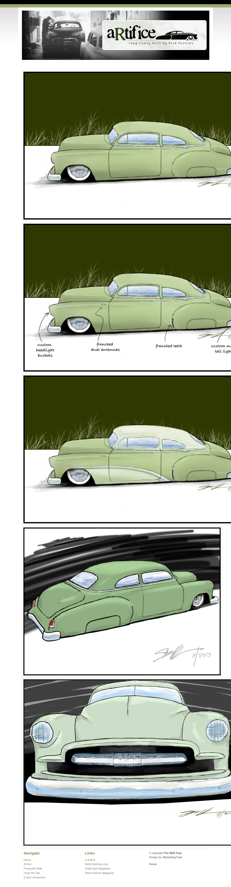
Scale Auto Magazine (97, 868)
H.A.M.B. (90, 859)
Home (27, 859)
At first (27, 864)
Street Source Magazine (99, 872)
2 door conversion (34, 877)
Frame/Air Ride (33, 868)
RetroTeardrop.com (96, 864)
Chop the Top (32, 872)
